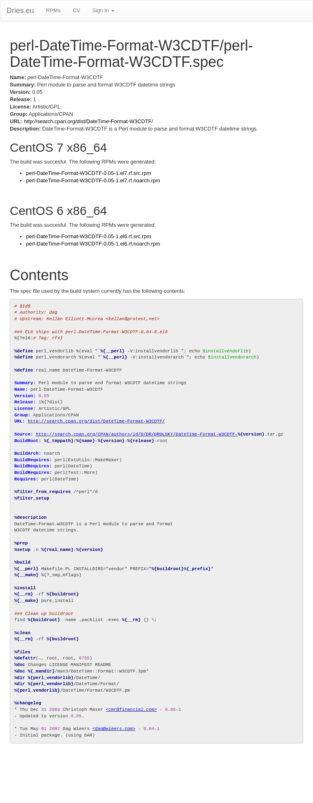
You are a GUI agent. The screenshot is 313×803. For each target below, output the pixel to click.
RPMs (53, 10)
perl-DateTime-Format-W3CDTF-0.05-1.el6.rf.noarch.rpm (93, 244)
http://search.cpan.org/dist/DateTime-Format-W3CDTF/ (88, 121)
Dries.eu (20, 11)
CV (76, 10)
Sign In (103, 10)
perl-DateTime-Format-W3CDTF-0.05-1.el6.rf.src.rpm (88, 236)
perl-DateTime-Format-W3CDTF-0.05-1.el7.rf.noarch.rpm (93, 180)
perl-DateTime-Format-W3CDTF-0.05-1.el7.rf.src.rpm (88, 173)
